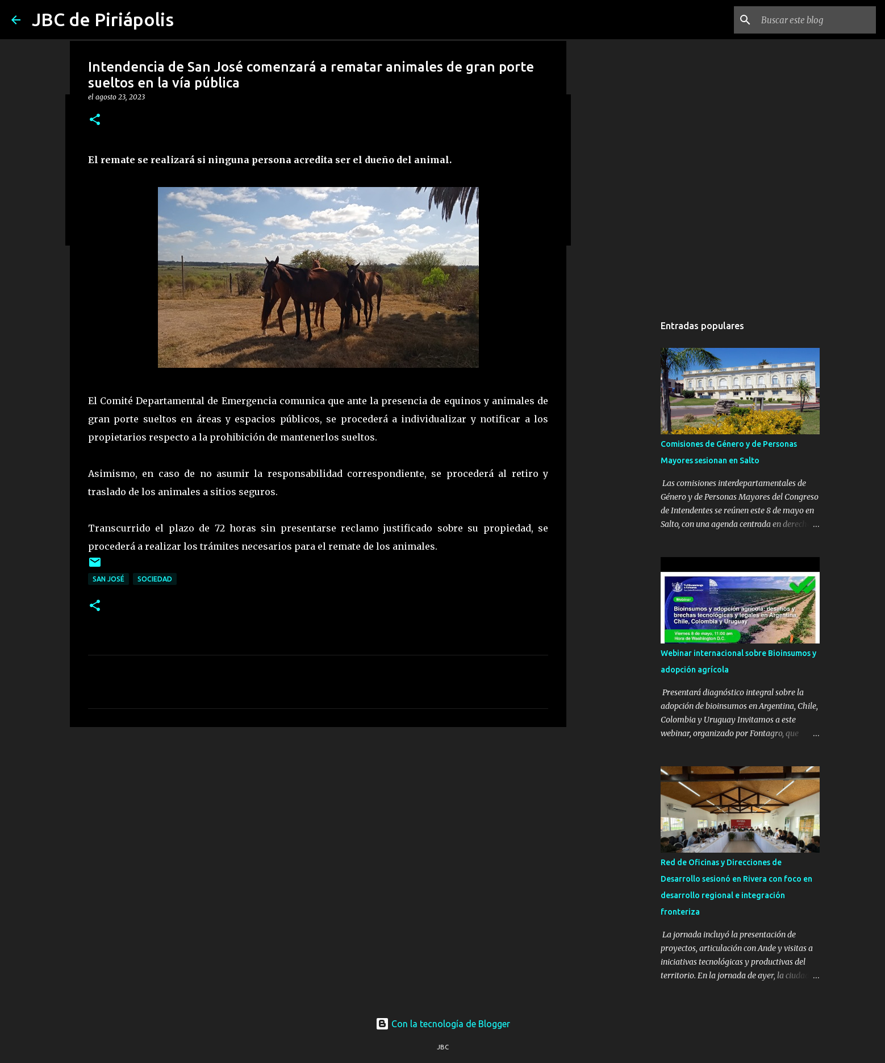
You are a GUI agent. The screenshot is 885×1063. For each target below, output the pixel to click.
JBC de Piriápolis (103, 19)
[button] (95, 120)
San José (108, 579)
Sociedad (154, 579)
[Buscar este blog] (816, 20)
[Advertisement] (318, 823)
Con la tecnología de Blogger (442, 1024)
